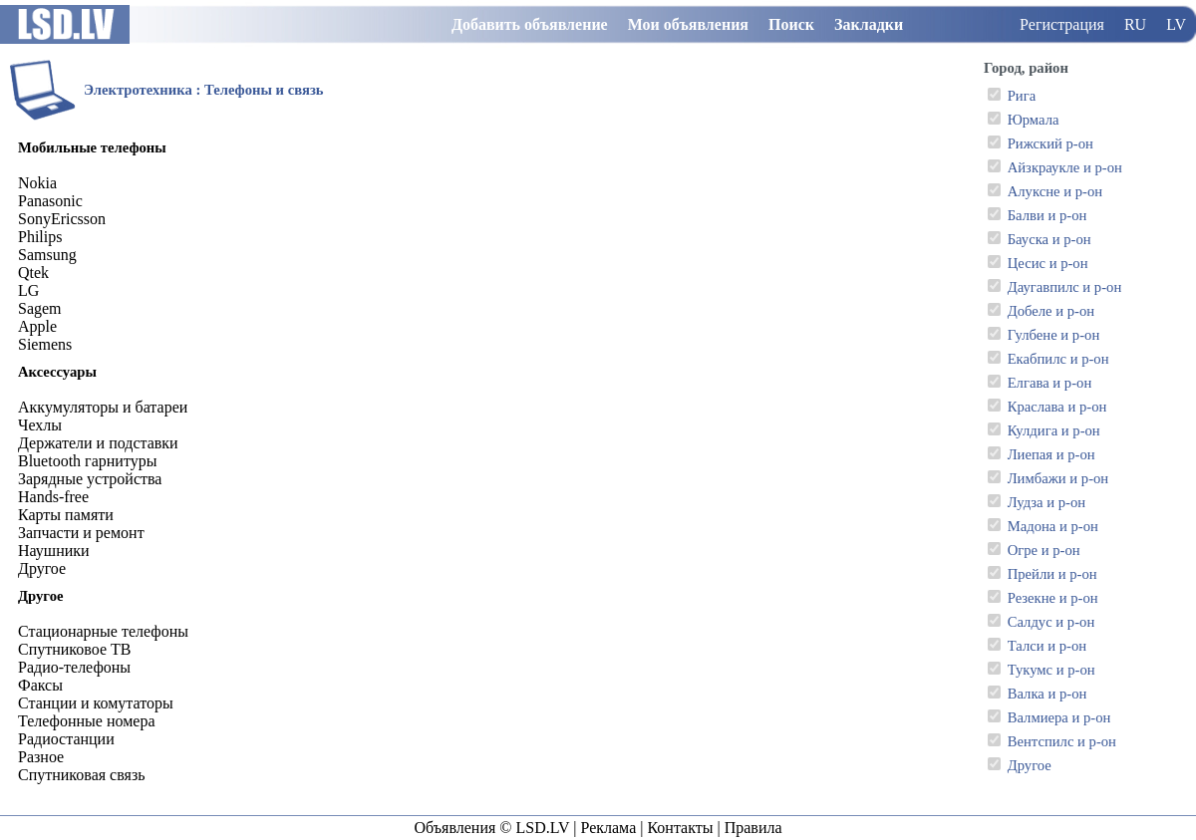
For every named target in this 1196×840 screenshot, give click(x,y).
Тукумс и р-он (1051, 670)
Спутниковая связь (82, 774)
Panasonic (50, 200)
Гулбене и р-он (1054, 335)
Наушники (54, 550)
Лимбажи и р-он (1058, 478)
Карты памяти (66, 514)
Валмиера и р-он (1059, 717)
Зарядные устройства (89, 478)
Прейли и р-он (1052, 574)
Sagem (40, 308)
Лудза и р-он (1046, 502)
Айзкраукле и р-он (1065, 167)
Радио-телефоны (74, 667)
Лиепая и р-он (1051, 454)
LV (1176, 24)
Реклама (608, 827)
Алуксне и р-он (1055, 191)
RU (1135, 24)
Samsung (47, 254)
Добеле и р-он (1051, 311)
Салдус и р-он (1051, 622)
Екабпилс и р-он (1058, 359)
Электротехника (138, 90)
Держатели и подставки (98, 442)
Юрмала (1033, 120)
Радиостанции (66, 738)
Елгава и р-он (1050, 383)
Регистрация (1062, 24)
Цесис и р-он (1048, 263)
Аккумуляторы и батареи (102, 407)
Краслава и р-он (1057, 407)
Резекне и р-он (1053, 598)
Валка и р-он (1047, 693)
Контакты (680, 827)
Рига (1022, 96)
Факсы (40, 685)
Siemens (45, 344)
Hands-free (53, 496)
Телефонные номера (86, 720)
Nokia (37, 182)
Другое (1029, 765)
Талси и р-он (1047, 646)
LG (28, 290)
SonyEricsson (62, 218)
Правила (753, 827)
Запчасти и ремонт (81, 532)
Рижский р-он (1050, 143)
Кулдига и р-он (1054, 430)
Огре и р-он (1044, 550)
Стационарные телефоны (103, 631)
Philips (40, 236)
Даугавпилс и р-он (1065, 287)
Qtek (33, 272)
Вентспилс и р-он (1062, 741)
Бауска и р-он (1049, 239)
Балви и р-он (1047, 215)
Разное (41, 756)
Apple (37, 326)
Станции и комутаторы (95, 703)
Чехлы (40, 425)
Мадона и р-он (1053, 526)
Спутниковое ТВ (75, 649)
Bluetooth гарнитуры (87, 460)
